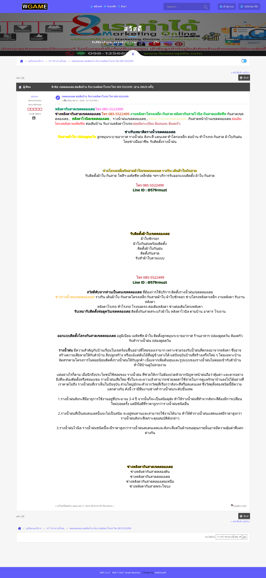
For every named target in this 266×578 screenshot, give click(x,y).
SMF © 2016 (118, 572)
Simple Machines (132, 572)
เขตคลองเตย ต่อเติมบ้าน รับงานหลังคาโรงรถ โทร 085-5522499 (95, 96)
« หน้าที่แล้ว (237, 72)
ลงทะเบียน (167, 42)
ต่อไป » (246, 72)
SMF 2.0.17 (105, 572)
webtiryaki (160, 572)
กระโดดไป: (210, 536)
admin (34, 96)
